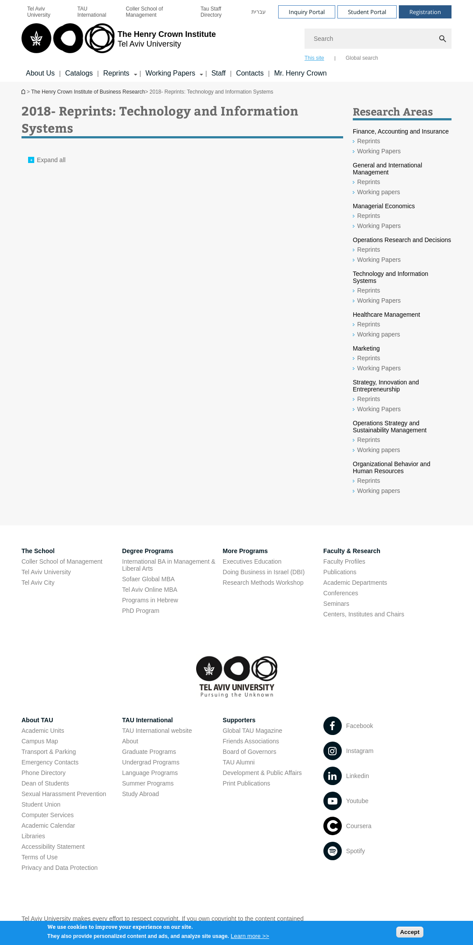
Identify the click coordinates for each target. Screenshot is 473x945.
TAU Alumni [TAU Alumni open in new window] (239, 762)
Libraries (33, 836)
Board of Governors (249, 751)
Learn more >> (250, 938)
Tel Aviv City (38, 582)
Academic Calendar (48, 825)
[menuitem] (47, 12)
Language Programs (150, 772)
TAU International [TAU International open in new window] (91, 12)
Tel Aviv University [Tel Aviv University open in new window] (38, 12)
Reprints (368, 141)
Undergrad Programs (150, 762)
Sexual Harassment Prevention (64, 793)
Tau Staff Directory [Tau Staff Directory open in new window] (211, 12)
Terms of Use (39, 857)
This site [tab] (314, 58)
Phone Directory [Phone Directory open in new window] (43, 772)
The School (38, 550)
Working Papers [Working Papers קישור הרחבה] (170, 73)
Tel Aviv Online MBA (149, 589)
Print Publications (246, 783)
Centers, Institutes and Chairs (363, 614)
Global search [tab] (362, 58)
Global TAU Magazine (253, 730)
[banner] (237, 41)
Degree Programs (147, 550)
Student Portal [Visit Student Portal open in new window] (367, 12)
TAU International (147, 720)
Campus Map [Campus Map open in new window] (40, 741)
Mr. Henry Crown (300, 73)
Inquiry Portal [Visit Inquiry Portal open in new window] (307, 12)
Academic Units (43, 730)
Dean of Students (45, 783)
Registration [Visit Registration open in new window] (425, 12)
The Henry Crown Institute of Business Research (24, 91)
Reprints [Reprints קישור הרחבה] (116, 73)
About (130, 741)
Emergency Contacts (50, 762)
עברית (258, 12)
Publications (340, 572)
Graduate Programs (149, 751)
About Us (40, 73)
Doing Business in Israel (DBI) (264, 572)
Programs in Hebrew (150, 600)
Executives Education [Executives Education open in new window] (252, 561)
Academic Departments (355, 582)
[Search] (378, 39)
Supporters (239, 720)
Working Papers (379, 151)
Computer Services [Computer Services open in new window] (48, 814)
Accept (409, 934)
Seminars (336, 603)
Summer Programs (147, 783)
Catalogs (79, 73)
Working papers (378, 192)
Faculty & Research (351, 550)
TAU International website (157, 730)
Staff (218, 73)
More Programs (245, 550)
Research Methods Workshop (263, 582)
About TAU (37, 720)
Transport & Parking (49, 751)
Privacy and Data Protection (60, 867)
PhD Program (140, 610)
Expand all (51, 160)
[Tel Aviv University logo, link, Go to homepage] (119, 41)
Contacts (250, 73)
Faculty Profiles (344, 561)
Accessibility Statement (53, 846)
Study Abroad (140, 793)
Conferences (340, 593)
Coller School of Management (144, 12)
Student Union (41, 804)
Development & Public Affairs (262, 772)
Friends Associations (251, 741)
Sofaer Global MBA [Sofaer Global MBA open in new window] (148, 579)
